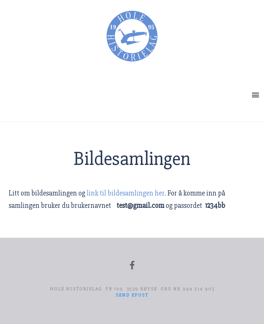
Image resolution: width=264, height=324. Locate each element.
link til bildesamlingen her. (126, 193)
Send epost (132, 295)
